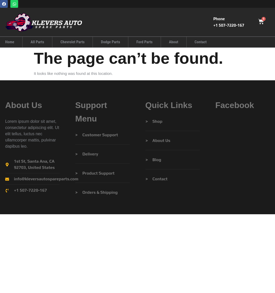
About (173, 42)
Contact (200, 42)
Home (9, 42)
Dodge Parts (110, 42)
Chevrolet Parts (72, 42)
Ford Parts (144, 42)
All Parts (37, 42)
